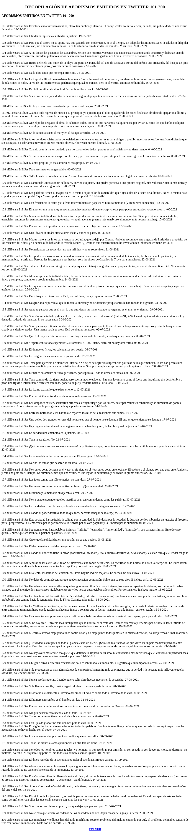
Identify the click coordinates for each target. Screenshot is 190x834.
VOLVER (95, 829)
